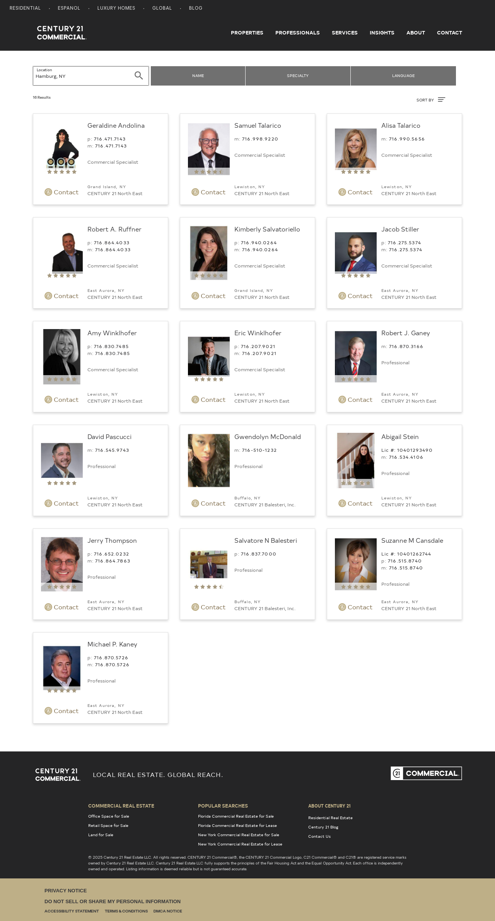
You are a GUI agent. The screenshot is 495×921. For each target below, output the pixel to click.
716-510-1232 (259, 450)
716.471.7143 (110, 138)
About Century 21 (329, 805)
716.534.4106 (406, 457)
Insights (382, 32)
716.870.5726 (111, 657)
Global (162, 9)
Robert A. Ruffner (114, 229)
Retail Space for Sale (108, 825)
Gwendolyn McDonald (267, 436)
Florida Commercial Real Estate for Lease (237, 825)
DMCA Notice (168, 911)
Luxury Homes (116, 9)
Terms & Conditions (126, 911)
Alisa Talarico (400, 125)
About (415, 32)
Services (345, 32)
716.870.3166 (406, 346)
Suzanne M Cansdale (412, 540)
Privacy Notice (65, 891)
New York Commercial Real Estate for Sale (238, 834)
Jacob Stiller (400, 229)
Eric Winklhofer (258, 332)
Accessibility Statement (71, 911)
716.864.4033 (112, 242)
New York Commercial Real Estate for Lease (240, 844)
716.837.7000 (259, 554)
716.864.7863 (112, 560)
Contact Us (319, 836)
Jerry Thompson (112, 540)
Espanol (69, 9)
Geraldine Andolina (116, 125)
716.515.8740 (405, 560)
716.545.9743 (112, 450)
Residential (25, 9)
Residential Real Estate (330, 817)
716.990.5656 (407, 138)
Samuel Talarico (257, 125)
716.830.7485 (111, 346)
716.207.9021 (258, 346)
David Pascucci (109, 436)
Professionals (297, 32)
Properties (247, 32)
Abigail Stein (400, 436)
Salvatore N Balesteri (265, 540)
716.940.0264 (259, 242)
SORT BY (431, 99)
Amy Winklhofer (112, 332)
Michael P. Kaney (112, 644)
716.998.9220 (260, 138)
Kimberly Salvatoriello (267, 229)
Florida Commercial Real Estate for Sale (236, 816)
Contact (449, 32)
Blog (196, 9)
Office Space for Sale (108, 816)
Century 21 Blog (323, 827)
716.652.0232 (111, 554)
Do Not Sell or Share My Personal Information (112, 901)
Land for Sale (100, 834)
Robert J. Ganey (405, 332)
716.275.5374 (404, 242)
